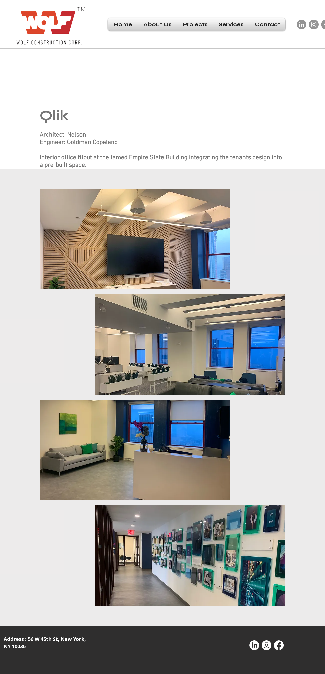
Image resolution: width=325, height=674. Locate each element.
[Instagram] (314, 24)
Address (14, 639)
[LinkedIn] (301, 24)
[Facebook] (279, 645)
